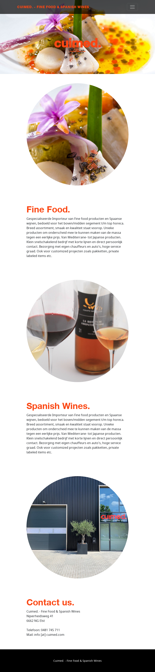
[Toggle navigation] (132, 7)
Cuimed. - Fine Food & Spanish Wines (53, 7)
